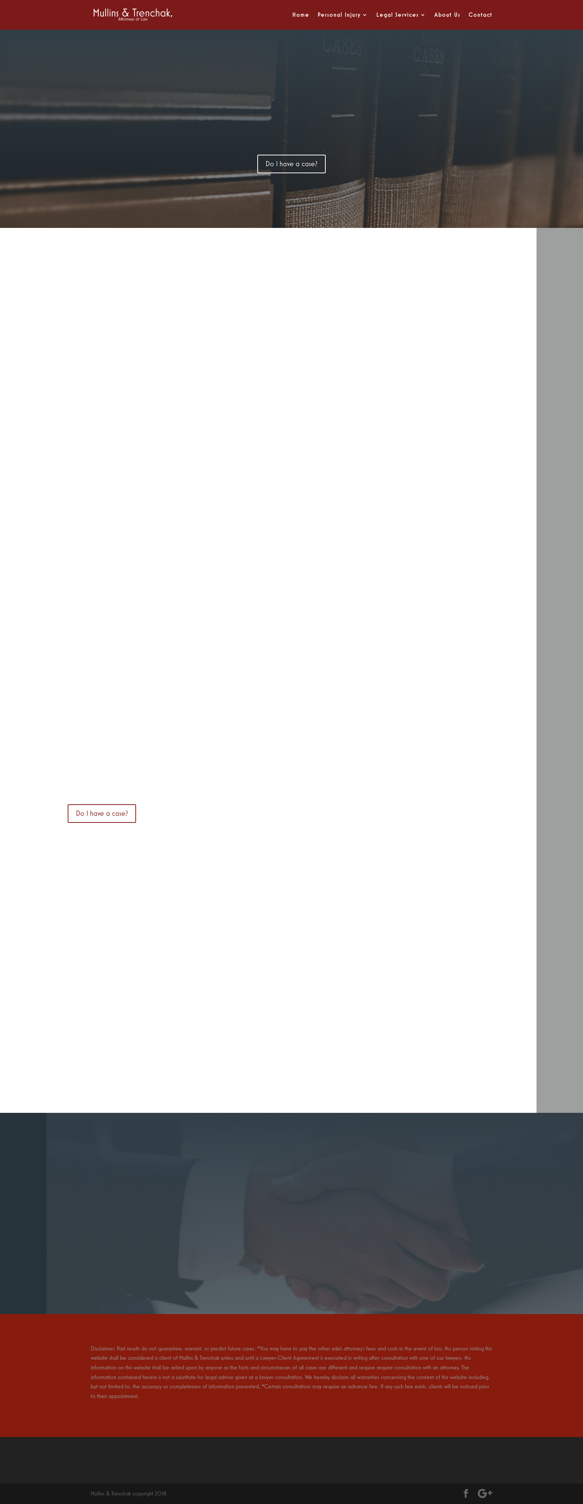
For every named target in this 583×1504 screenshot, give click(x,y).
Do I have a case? (291, 164)
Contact (480, 15)
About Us (447, 15)
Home (300, 15)
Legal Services (397, 15)
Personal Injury (339, 15)
